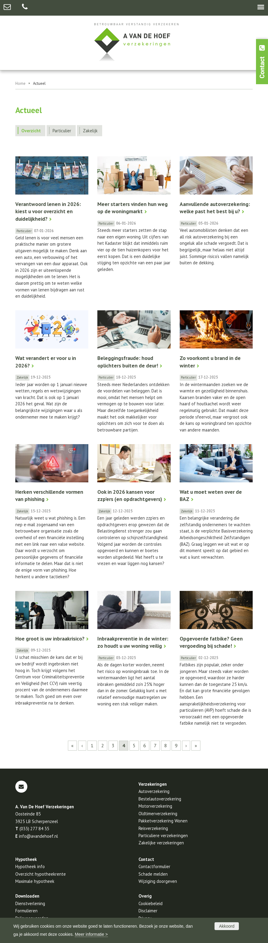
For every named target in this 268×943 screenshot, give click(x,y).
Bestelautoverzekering (160, 799)
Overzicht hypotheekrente (40, 874)
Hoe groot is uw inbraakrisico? (49, 638)
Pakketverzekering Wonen (163, 821)
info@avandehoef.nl (38, 836)
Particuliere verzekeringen (163, 835)
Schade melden (153, 874)
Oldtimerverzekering (158, 813)
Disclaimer (148, 911)
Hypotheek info (30, 866)
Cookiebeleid (151, 903)
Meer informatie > (91, 934)
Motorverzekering (155, 806)
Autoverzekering (154, 791)
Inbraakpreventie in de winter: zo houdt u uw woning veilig (132, 642)
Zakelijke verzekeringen (161, 843)
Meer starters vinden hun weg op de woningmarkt (132, 208)
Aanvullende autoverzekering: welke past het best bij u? (215, 208)
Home (20, 83)
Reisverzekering (153, 828)
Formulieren (26, 911)
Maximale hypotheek (34, 881)
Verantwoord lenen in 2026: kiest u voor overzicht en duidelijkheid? (48, 211)
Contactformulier (154, 866)
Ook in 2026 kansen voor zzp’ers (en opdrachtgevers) (129, 495)
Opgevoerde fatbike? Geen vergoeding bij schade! (211, 642)
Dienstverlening (30, 903)
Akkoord (226, 926)
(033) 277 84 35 (34, 828)
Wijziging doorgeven (158, 881)
